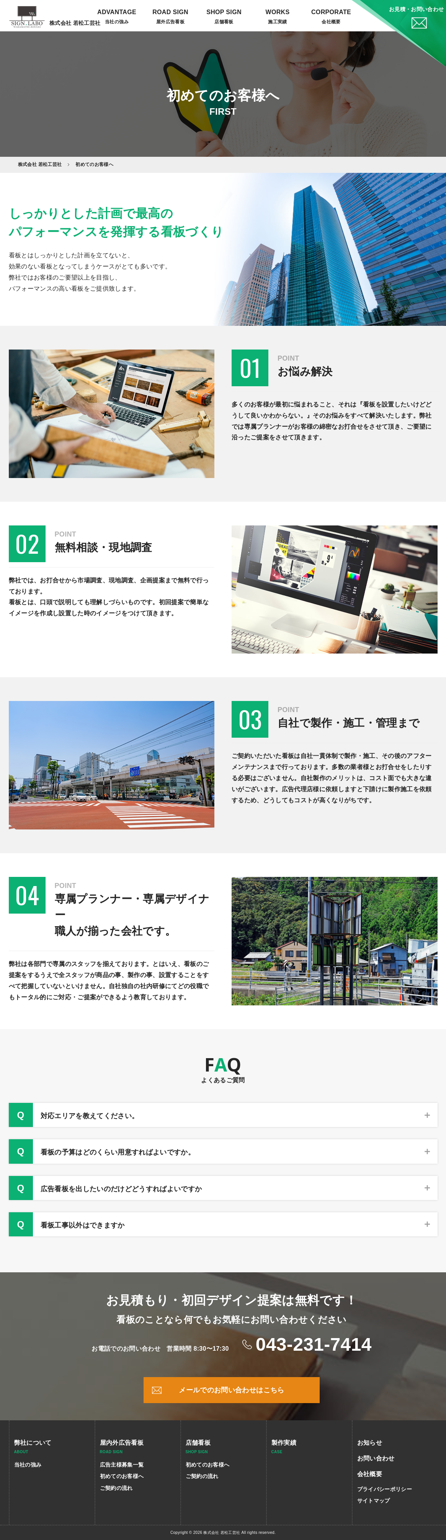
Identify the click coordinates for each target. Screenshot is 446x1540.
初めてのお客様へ (122, 1476)
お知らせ (369, 1442)
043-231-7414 (314, 1344)
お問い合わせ (376, 1458)
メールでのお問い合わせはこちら (231, 1390)
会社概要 (331, 21)
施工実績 (277, 21)
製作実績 (283, 1442)
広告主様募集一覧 (122, 1465)
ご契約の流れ (116, 1488)
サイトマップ (373, 1501)
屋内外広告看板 (122, 1442)
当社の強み (117, 21)
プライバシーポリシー (384, 1489)
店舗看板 (198, 1442)
